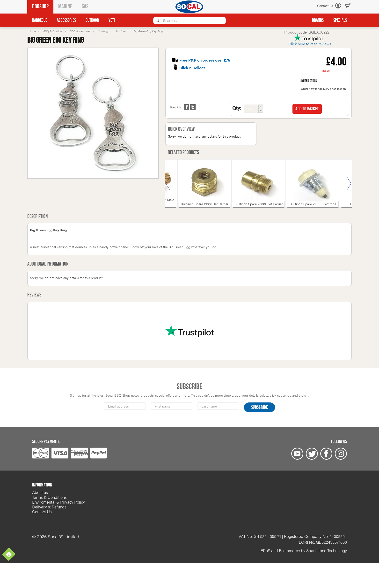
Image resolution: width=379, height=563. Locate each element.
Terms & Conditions (49, 497)
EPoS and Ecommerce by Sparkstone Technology (304, 550)
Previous (168, 183)
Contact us (325, 5)
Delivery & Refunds (49, 507)
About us (40, 492)
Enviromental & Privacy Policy (58, 502)
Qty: (236, 108)
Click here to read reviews (309, 44)
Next (349, 183)
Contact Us (42, 511)
